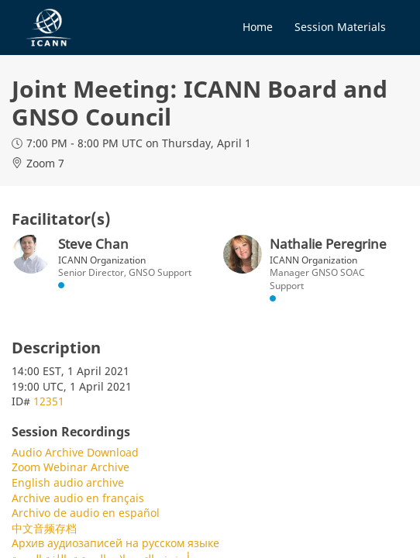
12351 (48, 401)
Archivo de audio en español (86, 512)
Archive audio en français (78, 498)
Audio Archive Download (75, 452)
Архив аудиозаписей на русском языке (115, 543)
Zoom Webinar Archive (70, 467)
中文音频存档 (44, 528)
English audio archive (68, 482)
